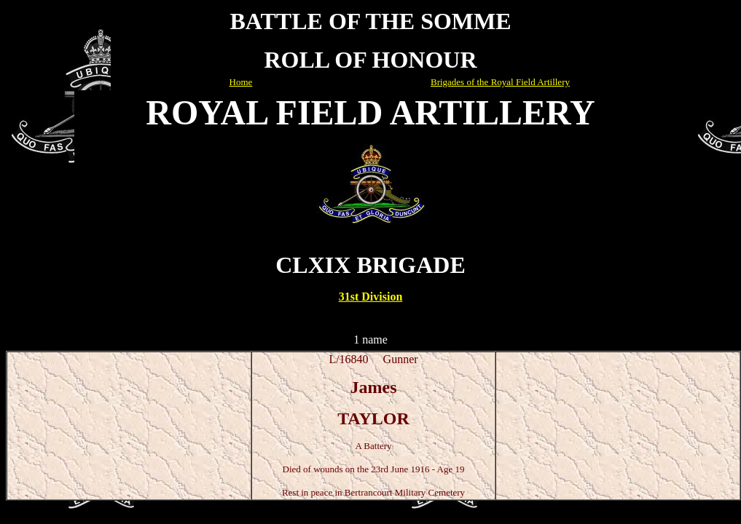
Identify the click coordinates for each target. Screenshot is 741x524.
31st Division (371, 296)
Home (241, 81)
